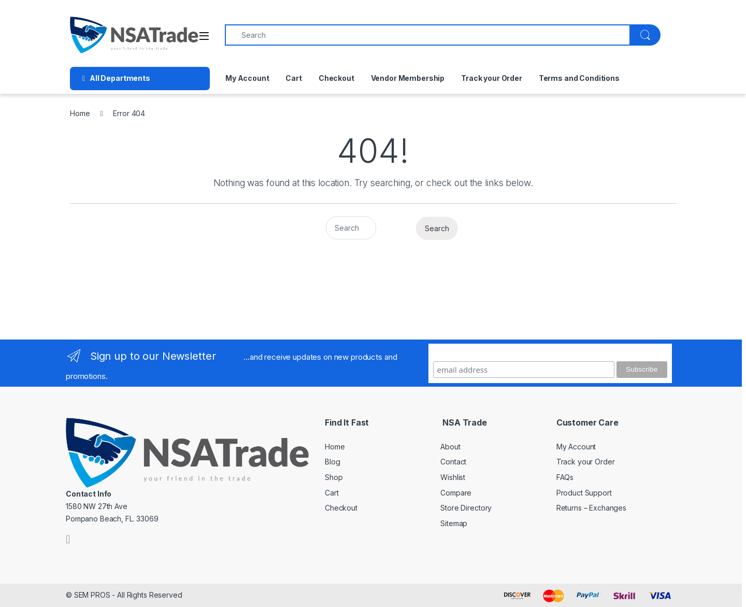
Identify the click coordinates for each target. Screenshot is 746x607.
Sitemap (453, 523)
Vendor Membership (408, 78)
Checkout (336, 78)
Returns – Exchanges (591, 507)
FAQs (564, 477)
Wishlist (452, 477)
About (450, 446)
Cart (293, 78)
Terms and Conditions (579, 78)
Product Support (584, 492)
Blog (332, 461)
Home (80, 113)
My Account (247, 78)
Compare (455, 492)
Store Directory (466, 507)
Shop (333, 477)
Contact (453, 461)
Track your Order (491, 78)
